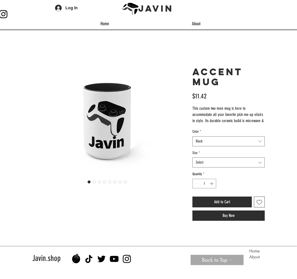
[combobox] (228, 141)
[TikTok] (88, 258)
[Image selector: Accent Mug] (89, 181)
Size (196, 153)
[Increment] (212, 183)
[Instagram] (126, 258)
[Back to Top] (217, 260)
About (254, 257)
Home (254, 251)
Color (196, 131)
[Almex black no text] (76, 258)
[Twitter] (101, 258)
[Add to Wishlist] (259, 202)
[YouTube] (114, 258)
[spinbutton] (204, 183)
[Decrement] (196, 183)
